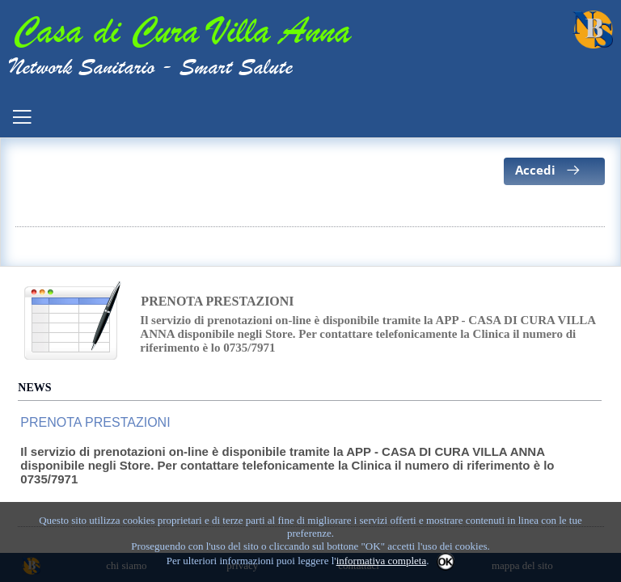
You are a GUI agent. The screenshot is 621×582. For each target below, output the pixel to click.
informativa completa (381, 561)
